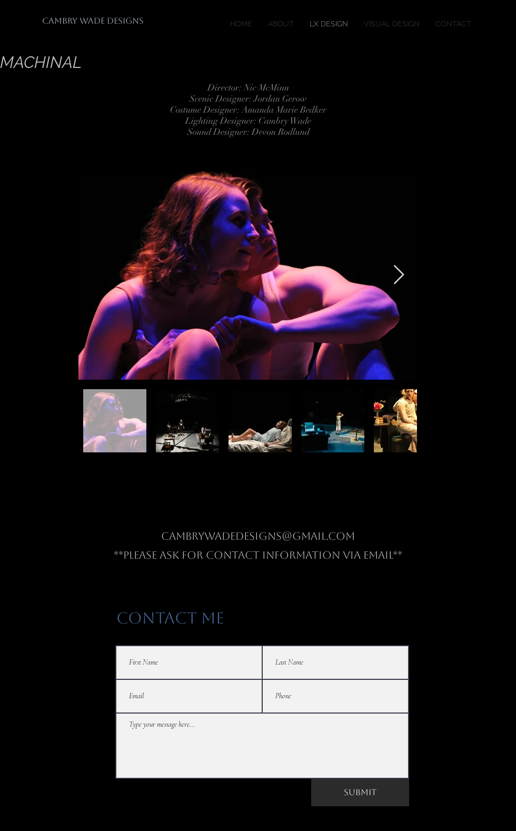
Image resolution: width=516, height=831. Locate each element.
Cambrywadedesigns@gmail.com (258, 536)
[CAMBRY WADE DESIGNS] (93, 21)
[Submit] (360, 792)
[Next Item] (399, 275)
